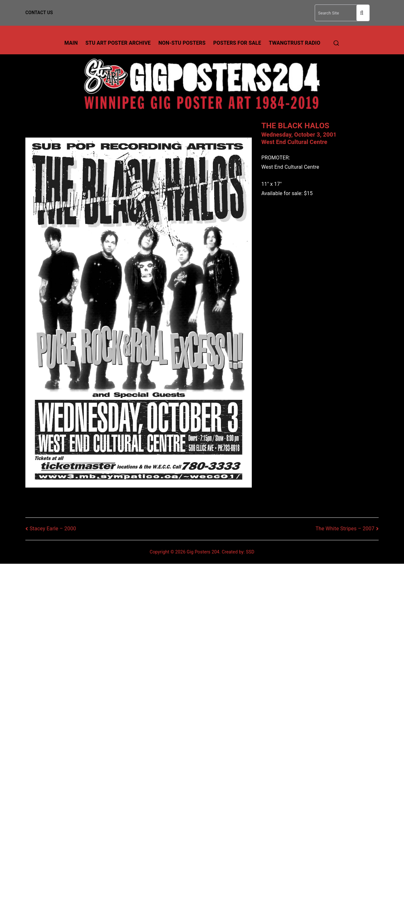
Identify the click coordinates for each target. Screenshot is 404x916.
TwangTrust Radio (294, 43)
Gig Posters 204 (203, 551)
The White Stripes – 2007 (344, 528)
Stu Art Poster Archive (118, 43)
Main (71, 43)
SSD (250, 551)
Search (362, 13)
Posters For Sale (237, 43)
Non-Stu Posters (182, 43)
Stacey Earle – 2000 (53, 528)
